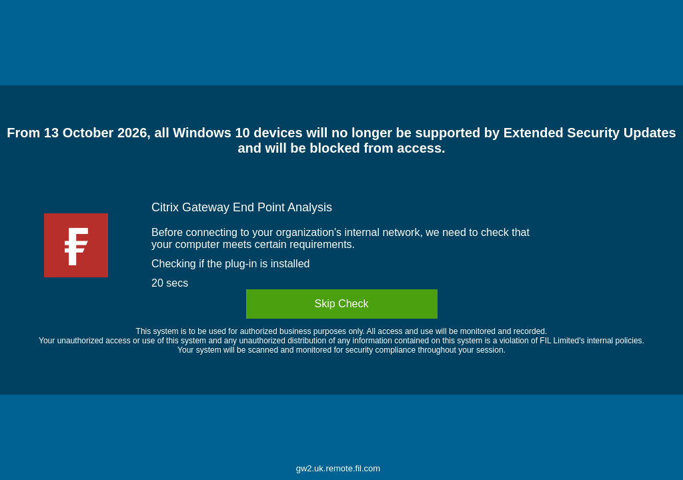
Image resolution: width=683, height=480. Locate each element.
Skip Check (342, 303)
